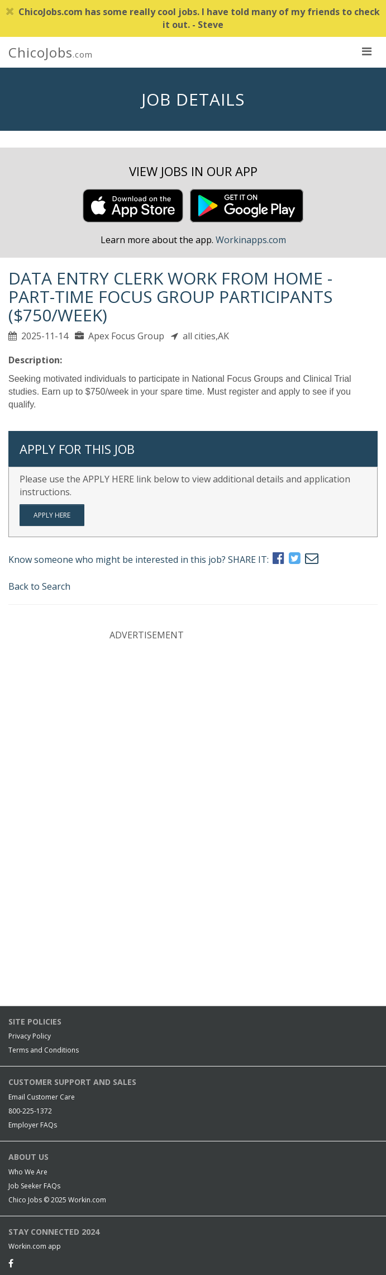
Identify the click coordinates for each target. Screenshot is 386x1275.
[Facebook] (10, 1263)
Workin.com (87, 1200)
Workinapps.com (251, 240)
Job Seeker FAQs (34, 1186)
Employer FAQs (32, 1125)
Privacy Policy (29, 1036)
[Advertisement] (193, 722)
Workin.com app (34, 1246)
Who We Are (27, 1172)
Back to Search (39, 586)
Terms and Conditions (43, 1050)
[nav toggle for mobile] (366, 51)
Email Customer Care (41, 1097)
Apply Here (52, 515)
